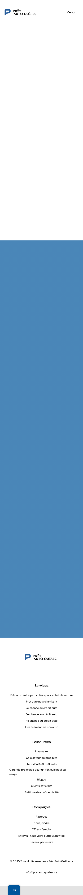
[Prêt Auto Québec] (20, 4)
